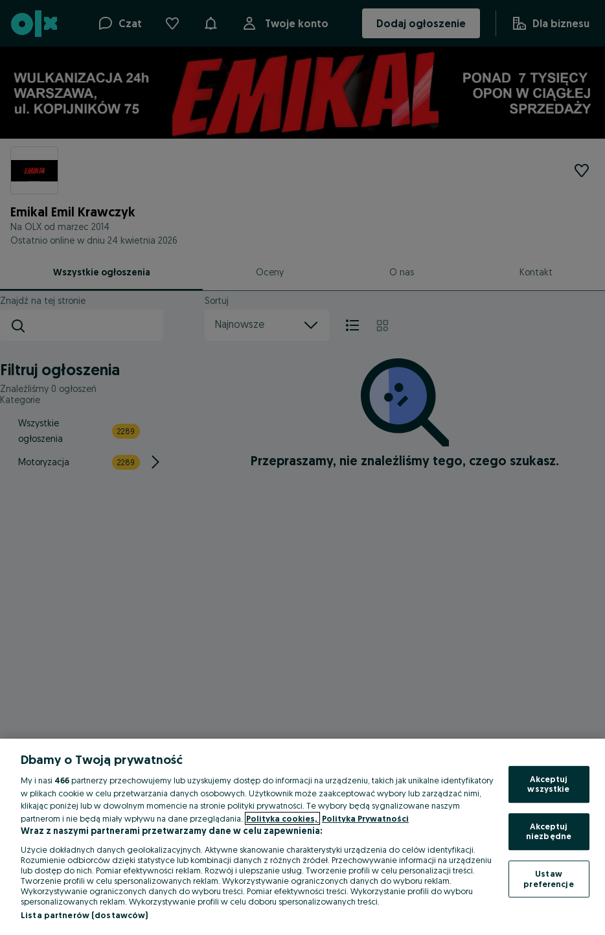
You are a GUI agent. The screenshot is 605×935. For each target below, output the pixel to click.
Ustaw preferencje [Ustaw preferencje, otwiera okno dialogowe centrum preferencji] (548, 878)
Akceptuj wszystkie (548, 784)
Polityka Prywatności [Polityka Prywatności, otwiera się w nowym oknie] (365, 818)
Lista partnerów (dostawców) (84, 915)
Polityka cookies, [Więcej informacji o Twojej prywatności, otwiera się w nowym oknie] (282, 818)
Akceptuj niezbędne (548, 831)
